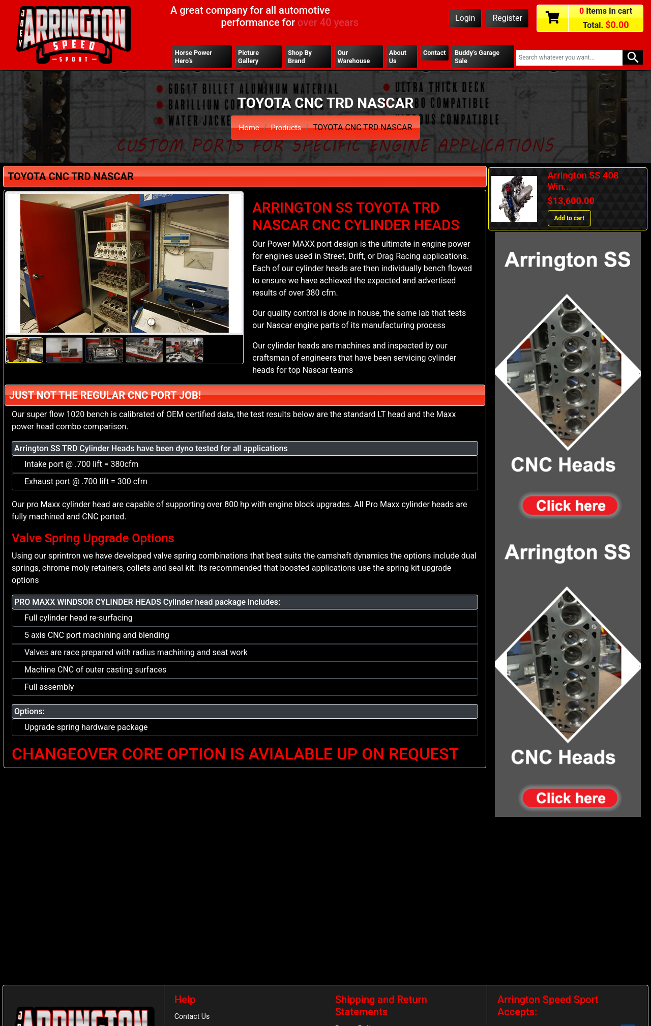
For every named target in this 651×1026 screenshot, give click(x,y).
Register (507, 18)
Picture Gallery (249, 57)
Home (248, 129)
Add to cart (569, 220)
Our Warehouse (354, 57)
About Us (397, 57)
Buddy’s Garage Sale (479, 57)
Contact (434, 53)
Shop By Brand (300, 57)
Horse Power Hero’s (195, 57)
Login (465, 18)
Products (287, 129)
